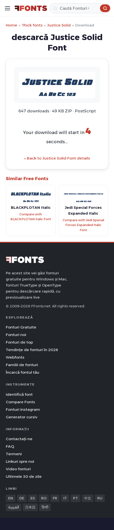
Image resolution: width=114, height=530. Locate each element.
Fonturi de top (19, 342)
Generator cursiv (21, 417)
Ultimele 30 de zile (24, 476)
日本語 (30, 507)
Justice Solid (59, 25)
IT (65, 498)
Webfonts (15, 357)
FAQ (10, 446)
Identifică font (19, 394)
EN (10, 498)
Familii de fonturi (22, 364)
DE (21, 498)
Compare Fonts (20, 402)
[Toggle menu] (7, 8)
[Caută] (80, 8)
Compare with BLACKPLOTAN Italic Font (30, 216)
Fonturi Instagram (23, 409)
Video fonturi (18, 469)
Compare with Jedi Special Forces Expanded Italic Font (83, 225)
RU (99, 498)
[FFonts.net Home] (31, 8)
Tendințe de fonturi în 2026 (32, 349)
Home (11, 25)
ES (32, 498)
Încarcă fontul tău (22, 372)
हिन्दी (45, 507)
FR (55, 498)
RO (43, 498)
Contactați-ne (19, 439)
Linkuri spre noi (20, 461)
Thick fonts (32, 25)
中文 (87, 498)
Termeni (14, 454)
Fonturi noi (16, 334)
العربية (13, 507)
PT (75, 498)
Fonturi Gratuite (21, 327)
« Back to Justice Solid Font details (57, 158)
